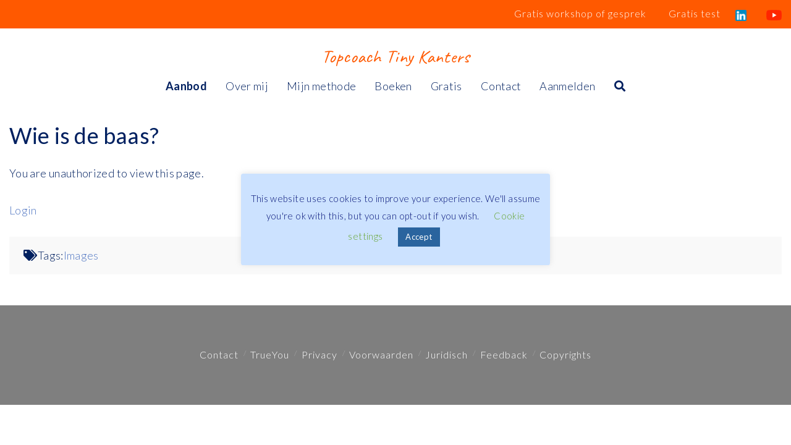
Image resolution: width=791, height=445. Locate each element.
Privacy (319, 354)
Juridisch (446, 354)
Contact (219, 354)
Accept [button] (418, 237)
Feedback (504, 354)
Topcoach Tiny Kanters (395, 56)
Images (81, 255)
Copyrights (565, 354)
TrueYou (269, 354)
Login (23, 210)
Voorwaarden (381, 354)
